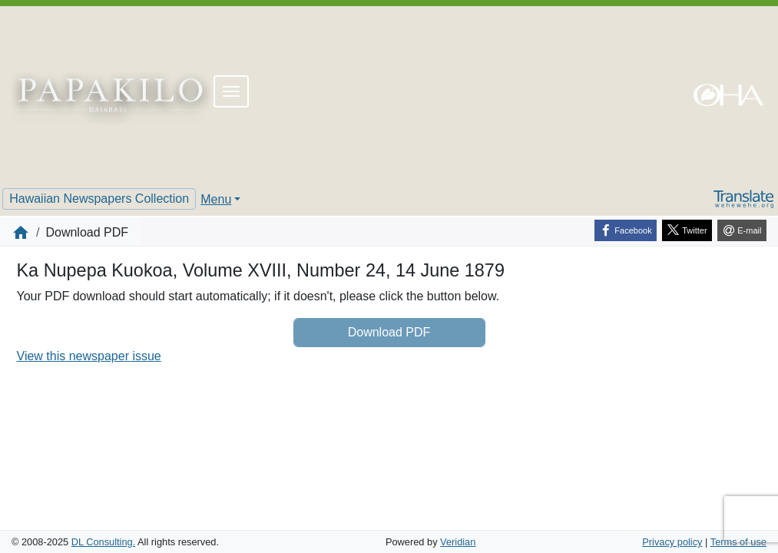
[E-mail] (741, 230)
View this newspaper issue (89, 356)
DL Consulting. (103, 542)
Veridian (457, 542)
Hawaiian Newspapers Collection (99, 198)
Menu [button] (215, 199)
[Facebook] (625, 230)
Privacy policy (672, 542)
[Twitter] (687, 230)
